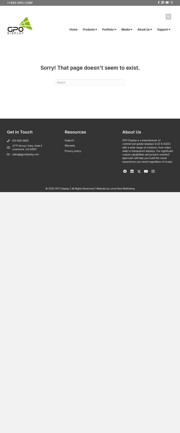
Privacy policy (73, 150)
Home (74, 29)
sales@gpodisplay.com (25, 154)
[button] (125, 171)
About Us (144, 29)
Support (163, 29)
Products (90, 29)
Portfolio (109, 29)
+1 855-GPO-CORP (20, 3)
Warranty (70, 145)
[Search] (90, 82)
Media (126, 29)
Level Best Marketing (122, 188)
